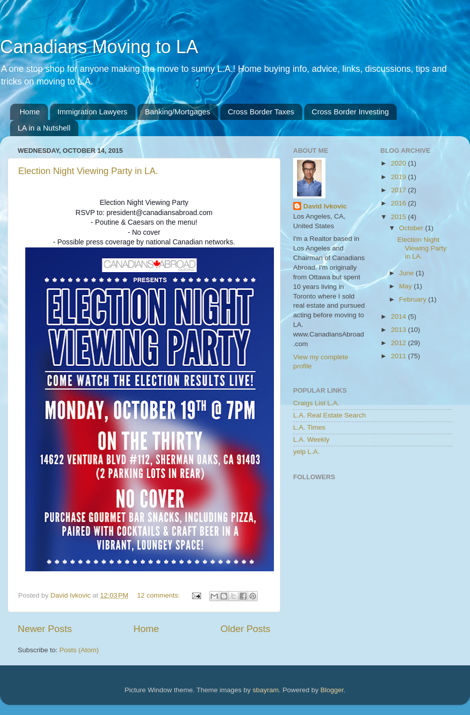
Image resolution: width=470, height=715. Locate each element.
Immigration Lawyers (92, 111)
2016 (399, 203)
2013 (399, 329)
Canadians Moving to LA (99, 46)
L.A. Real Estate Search (329, 415)
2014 (399, 316)
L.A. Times (309, 427)
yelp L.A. (306, 451)
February (414, 299)
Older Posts (245, 628)
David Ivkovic (325, 206)
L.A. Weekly (311, 439)
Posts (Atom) (79, 650)
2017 (399, 190)
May (406, 286)
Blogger (332, 690)
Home (30, 111)
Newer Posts (45, 628)
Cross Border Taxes (261, 111)
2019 (399, 177)
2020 (399, 163)
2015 (399, 217)
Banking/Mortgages (177, 111)
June (407, 273)
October (412, 228)
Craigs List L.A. (316, 403)
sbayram (266, 690)
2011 (399, 356)
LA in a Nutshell (44, 127)
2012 (399, 343)
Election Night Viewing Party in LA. (88, 171)
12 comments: (159, 595)
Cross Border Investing (350, 111)
